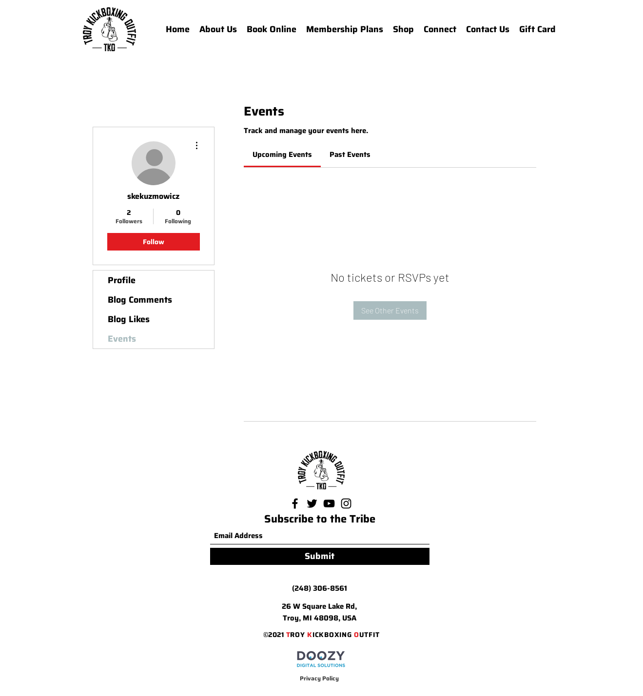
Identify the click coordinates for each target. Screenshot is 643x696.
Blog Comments (140, 300)
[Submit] (319, 556)
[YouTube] (329, 503)
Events (122, 339)
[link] (282, 154)
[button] (440, 29)
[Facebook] (295, 503)
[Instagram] (346, 503)
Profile (122, 280)
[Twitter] (312, 503)
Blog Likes (129, 319)
